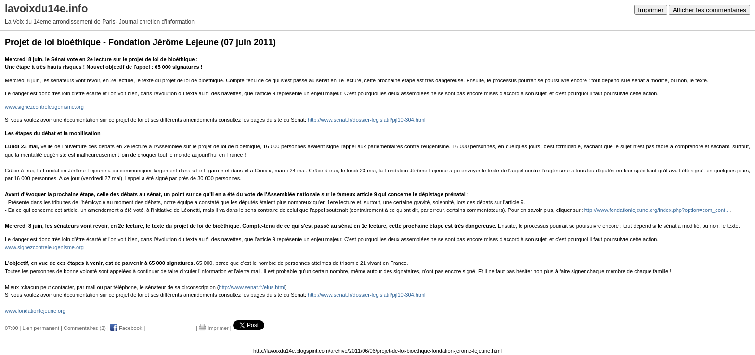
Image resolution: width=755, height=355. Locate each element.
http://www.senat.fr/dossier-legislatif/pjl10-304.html (366, 120)
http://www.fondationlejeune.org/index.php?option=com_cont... (657, 210)
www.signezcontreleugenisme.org (44, 107)
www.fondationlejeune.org (35, 311)
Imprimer (651, 9)
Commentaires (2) (85, 328)
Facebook (126, 328)
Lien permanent (41, 328)
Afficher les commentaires (709, 9)
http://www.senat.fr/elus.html (252, 287)
